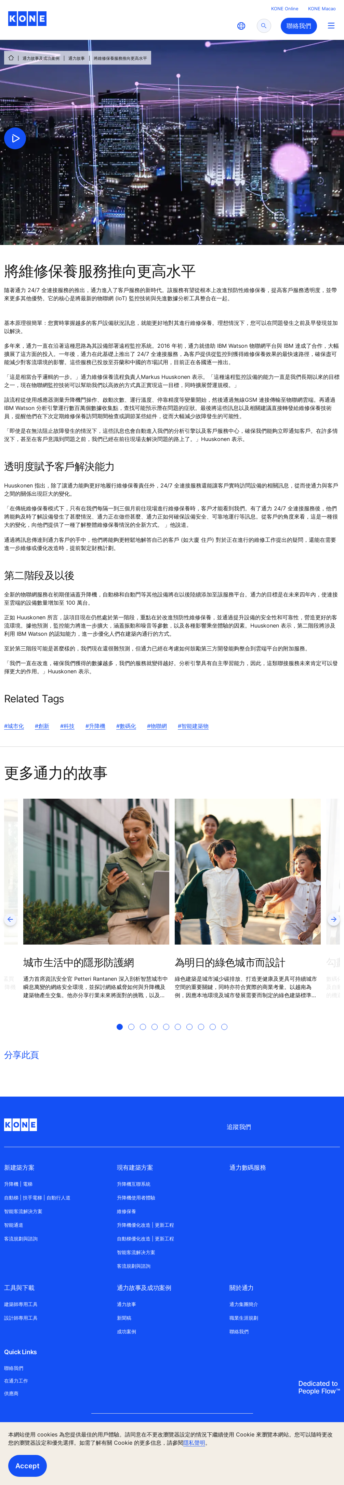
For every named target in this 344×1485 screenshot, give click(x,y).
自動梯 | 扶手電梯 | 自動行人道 (37, 1197)
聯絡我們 (239, 1331)
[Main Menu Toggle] (331, 25)
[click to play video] (15, 138)
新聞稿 (124, 1318)
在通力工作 (16, 1381)
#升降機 (95, 726)
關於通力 (241, 1287)
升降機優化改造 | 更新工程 (145, 1225)
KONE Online (285, 8)
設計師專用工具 (21, 1318)
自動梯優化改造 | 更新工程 (145, 1238)
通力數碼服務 (247, 1167)
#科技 (67, 726)
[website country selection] (241, 26)
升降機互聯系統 (133, 1184)
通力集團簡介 (243, 1304)
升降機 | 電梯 (18, 1184)
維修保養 (126, 1211)
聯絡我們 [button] (299, 25)
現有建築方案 (135, 1167)
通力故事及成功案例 (41, 58)
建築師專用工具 (21, 1304)
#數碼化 (126, 726)
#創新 (42, 726)
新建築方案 (19, 1167)
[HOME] (11, 58)
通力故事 (76, 58)
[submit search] (264, 26)
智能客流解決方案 (23, 1211)
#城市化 (14, 726)
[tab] (120, 1035)
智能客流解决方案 (136, 1252)
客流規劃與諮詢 (21, 1238)
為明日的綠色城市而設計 (230, 962)
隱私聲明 (194, 1442)
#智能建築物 (193, 726)
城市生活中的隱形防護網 (78, 962)
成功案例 (126, 1331)
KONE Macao (322, 8)
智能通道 (13, 1225)
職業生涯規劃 (243, 1318)
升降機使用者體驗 (136, 1197)
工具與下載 (19, 1287)
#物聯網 (157, 726)
